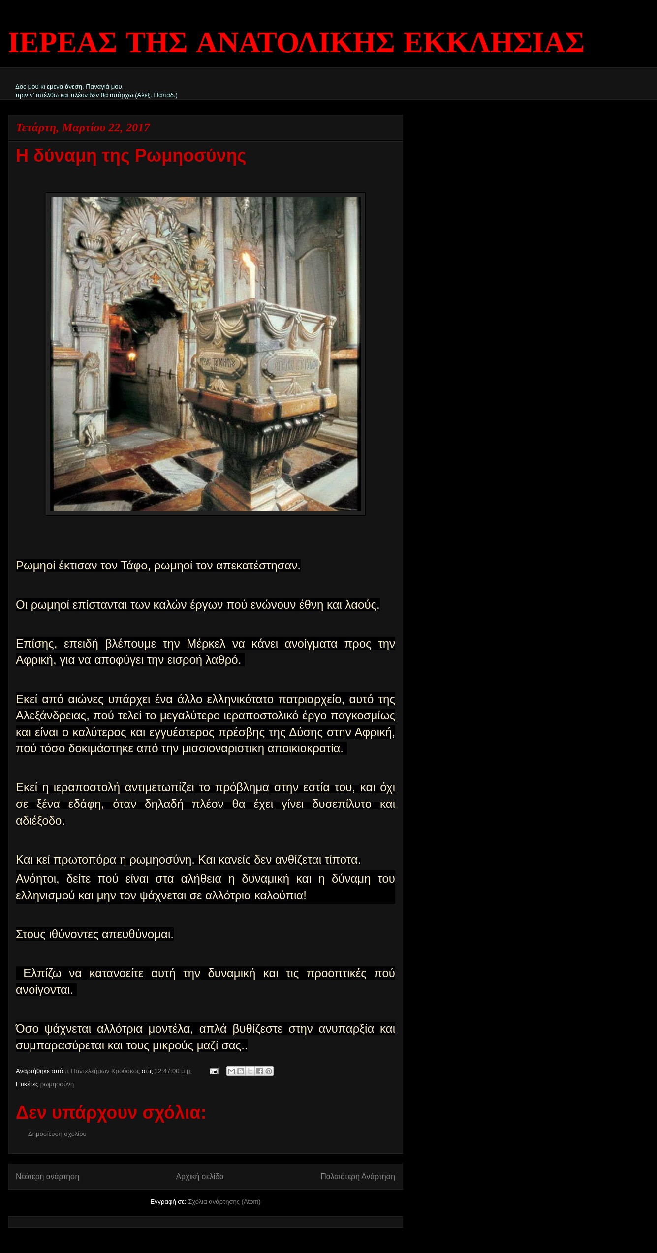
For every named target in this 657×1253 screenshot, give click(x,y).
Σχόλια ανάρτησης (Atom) (224, 1201)
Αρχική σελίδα (200, 1176)
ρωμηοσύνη (57, 1084)
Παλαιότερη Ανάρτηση (357, 1176)
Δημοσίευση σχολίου (57, 1133)
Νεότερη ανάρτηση (47, 1176)
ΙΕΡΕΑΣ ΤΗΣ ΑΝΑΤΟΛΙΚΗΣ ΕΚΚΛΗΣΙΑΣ (296, 44)
